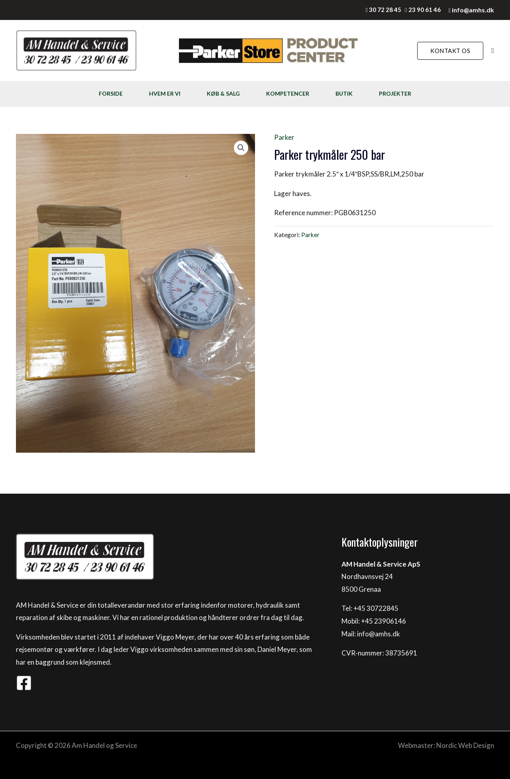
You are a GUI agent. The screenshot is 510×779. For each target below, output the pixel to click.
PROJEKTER (395, 93)
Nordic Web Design (465, 745)
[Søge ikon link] (492, 51)
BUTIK (344, 93)
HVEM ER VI (164, 93)
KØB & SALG (223, 93)
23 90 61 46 (424, 9)
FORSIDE (111, 93)
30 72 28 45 (385, 9)
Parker (284, 137)
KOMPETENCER (287, 93)
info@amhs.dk (473, 10)
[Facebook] (24, 683)
